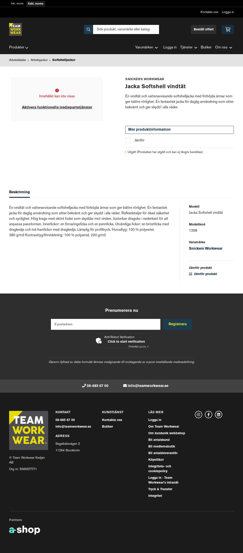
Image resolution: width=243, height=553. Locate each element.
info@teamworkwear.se (148, 386)
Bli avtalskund (159, 440)
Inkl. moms (17, 4)
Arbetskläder (17, 60)
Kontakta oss (209, 12)
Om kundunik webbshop (166, 433)
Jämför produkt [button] (203, 274)
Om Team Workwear (163, 426)
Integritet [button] (155, 496)
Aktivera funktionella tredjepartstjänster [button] (57, 107)
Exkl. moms (35, 4)
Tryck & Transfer (160, 489)
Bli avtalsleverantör (163, 453)
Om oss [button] (223, 47)
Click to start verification (126, 341)
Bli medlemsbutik (161, 446)
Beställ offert (204, 29)
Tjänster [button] (188, 47)
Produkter (18, 48)
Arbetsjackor (39, 60)
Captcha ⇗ (139, 347)
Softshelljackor (63, 60)
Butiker (206, 47)
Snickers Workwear (205, 248)
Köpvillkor (156, 459)
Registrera (178, 324)
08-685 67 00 (97, 386)
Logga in (228, 12)
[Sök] (121, 29)
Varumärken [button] (146, 47)
